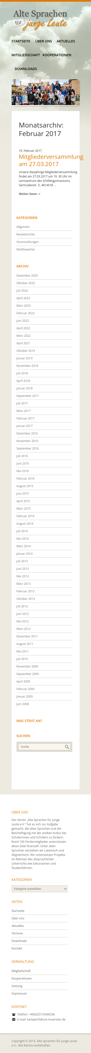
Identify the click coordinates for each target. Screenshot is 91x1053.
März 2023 (24, 306)
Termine (17, 933)
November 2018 (27, 366)
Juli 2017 (22, 403)
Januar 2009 (25, 696)
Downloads (26, 68)
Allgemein (23, 227)
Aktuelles (66, 41)
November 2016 (27, 441)
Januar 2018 (25, 388)
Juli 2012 (22, 606)
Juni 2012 (23, 614)
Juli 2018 (22, 373)
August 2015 (25, 486)
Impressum (19, 993)
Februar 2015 (26, 516)
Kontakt (17, 948)
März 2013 (24, 584)
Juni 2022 (23, 321)
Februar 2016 (26, 478)
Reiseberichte (26, 234)
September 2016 (28, 448)
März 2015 (24, 508)
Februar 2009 (26, 689)
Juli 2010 (22, 659)
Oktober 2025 (26, 283)
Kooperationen (57, 55)
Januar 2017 (25, 426)
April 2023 (23, 298)
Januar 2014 (25, 554)
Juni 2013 (23, 569)
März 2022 (24, 336)
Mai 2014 (23, 539)
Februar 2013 (26, 591)
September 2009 (28, 674)
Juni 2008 (23, 704)
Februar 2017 (26, 418)
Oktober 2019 (26, 351)
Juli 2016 (22, 456)
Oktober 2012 (26, 599)
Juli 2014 (22, 531)
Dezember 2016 (27, 433)
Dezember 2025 (27, 275)
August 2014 (25, 524)
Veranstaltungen (28, 242)
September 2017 (28, 396)
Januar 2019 (25, 358)
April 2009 (23, 681)
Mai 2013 (23, 576)
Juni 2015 (23, 493)
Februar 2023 (26, 313)
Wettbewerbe (26, 249)
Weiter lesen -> (30, 194)
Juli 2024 (22, 291)
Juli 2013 (22, 561)
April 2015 (23, 501)
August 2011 (25, 644)
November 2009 (27, 666)
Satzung (17, 986)
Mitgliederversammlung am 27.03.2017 (51, 160)
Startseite (21, 41)
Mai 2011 (23, 651)
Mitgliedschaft (26, 55)
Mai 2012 (23, 621)
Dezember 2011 (27, 636)
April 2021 (23, 343)
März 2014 (24, 546)
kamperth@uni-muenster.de (46, 1019)
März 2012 (24, 629)
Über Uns (43, 41)
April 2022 (23, 328)
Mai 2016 (23, 471)
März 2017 (24, 411)
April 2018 (23, 381)
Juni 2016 (23, 463)
